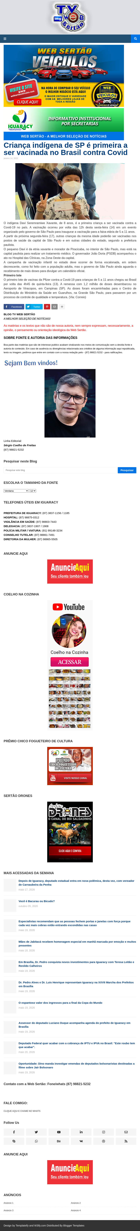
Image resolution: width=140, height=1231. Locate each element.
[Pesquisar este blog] (60, 470)
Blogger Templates (73, 1225)
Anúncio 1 (8, 1203)
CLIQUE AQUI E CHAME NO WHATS (22, 1111)
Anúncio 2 (76, 1203)
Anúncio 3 (8, 1210)
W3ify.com (40, 1225)
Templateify (22, 1225)
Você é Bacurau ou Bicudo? (37, 901)
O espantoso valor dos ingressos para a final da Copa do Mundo (60, 1002)
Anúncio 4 (76, 1210)
